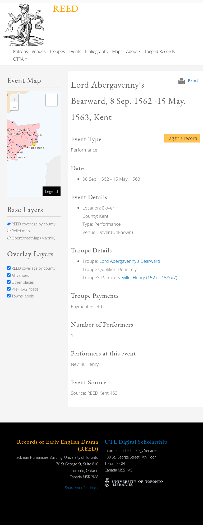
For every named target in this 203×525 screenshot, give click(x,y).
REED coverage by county (31, 223)
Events (75, 51)
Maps (117, 51)
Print (193, 80)
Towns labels (20, 296)
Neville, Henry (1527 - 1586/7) (147, 277)
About (131, 51)
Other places (20, 282)
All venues (18, 275)
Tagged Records (160, 51)
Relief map (18, 230)
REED (66, 8)
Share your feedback (81, 487)
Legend (51, 191)
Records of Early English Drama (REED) (57, 445)
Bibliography (96, 51)
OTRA (18, 59)
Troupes (57, 51)
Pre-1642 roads (22, 289)
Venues (38, 51)
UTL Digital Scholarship (136, 442)
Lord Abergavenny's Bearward (129, 261)
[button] (14, 98)
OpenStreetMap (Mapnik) (31, 238)
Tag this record (182, 138)
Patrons (20, 51)
